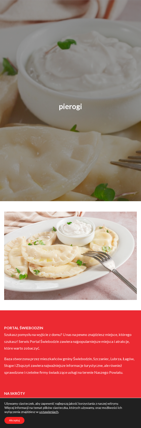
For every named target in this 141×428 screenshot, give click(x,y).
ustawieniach (48, 412)
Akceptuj (14, 420)
